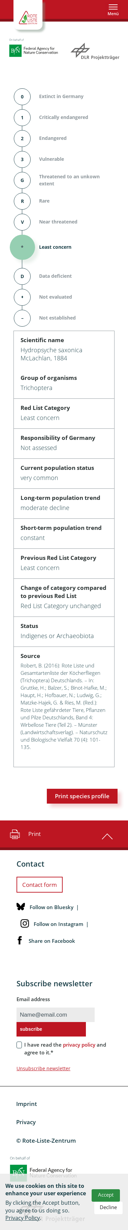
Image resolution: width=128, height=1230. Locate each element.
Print (24, 834)
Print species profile (82, 796)
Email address (33, 999)
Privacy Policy (22, 1218)
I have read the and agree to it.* (65, 1048)
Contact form (39, 885)
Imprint (26, 1104)
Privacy (26, 1122)
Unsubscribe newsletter (43, 1068)
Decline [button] (108, 1207)
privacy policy (79, 1044)
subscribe (31, 1029)
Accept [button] (106, 1194)
